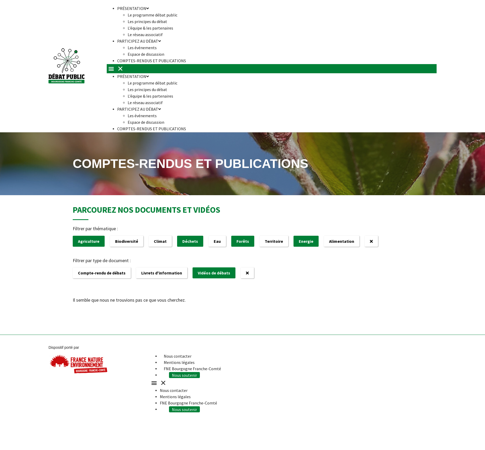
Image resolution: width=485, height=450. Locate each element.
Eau (217, 241)
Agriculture (88, 241)
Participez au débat (139, 41)
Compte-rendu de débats (102, 272)
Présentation (133, 76)
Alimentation (341, 241)
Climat (160, 241)
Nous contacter (177, 356)
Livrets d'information (161, 272)
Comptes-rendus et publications (151, 60)
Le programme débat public (152, 15)
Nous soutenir (185, 375)
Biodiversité (126, 241)
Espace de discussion (146, 122)
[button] (272, 68)
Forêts (242, 241)
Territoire (274, 241)
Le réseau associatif (145, 102)
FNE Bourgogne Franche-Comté (192, 368)
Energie (306, 241)
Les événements (142, 47)
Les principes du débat (147, 21)
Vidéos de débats (214, 272)
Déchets (190, 241)
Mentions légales (179, 362)
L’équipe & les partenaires (150, 28)
